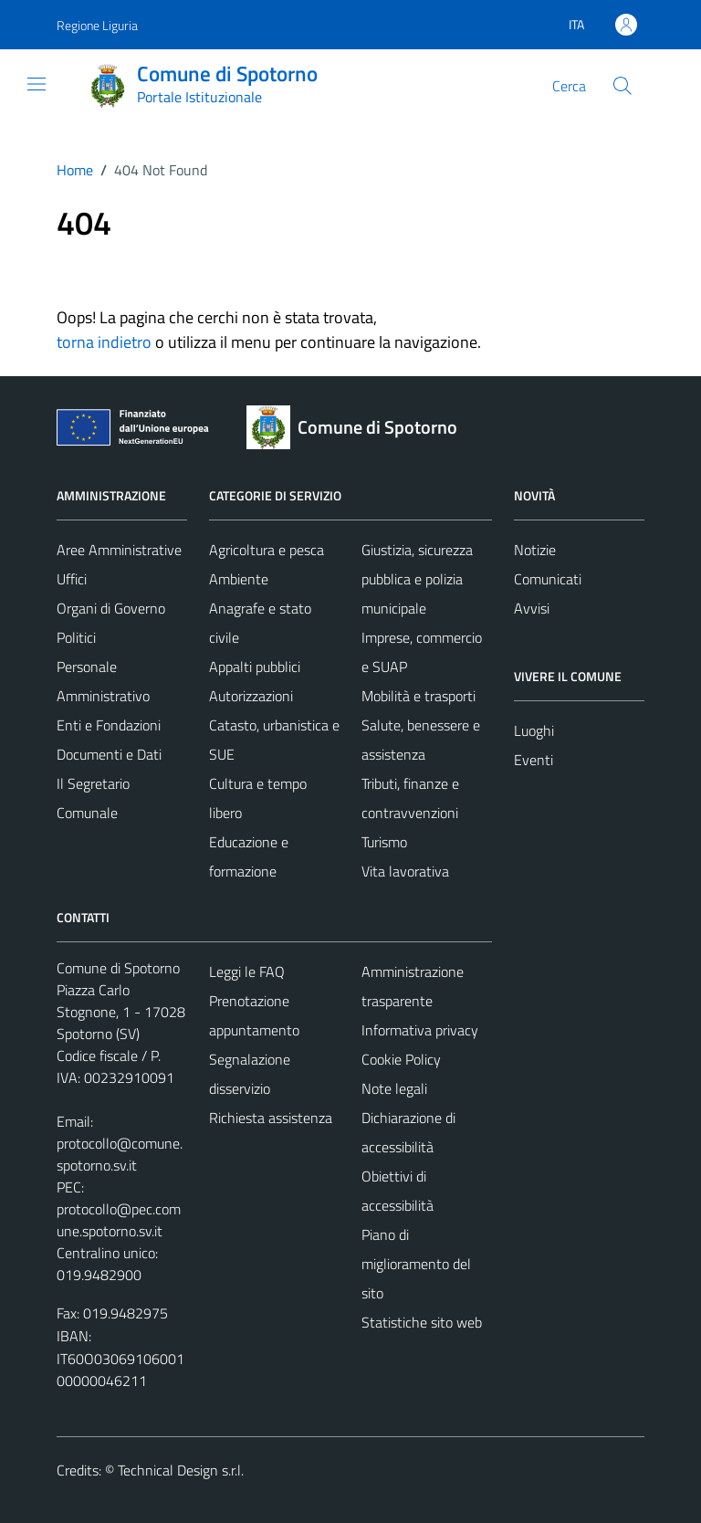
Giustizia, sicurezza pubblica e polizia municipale (417, 579)
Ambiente (238, 579)
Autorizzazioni (251, 696)
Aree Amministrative (119, 550)
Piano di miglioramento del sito (416, 1264)
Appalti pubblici (254, 666)
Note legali (394, 1088)
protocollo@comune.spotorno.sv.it (120, 1154)
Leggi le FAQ (247, 971)
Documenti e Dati (109, 754)
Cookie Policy (401, 1059)
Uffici (72, 579)
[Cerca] (622, 86)
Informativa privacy (419, 1030)
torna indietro (104, 342)
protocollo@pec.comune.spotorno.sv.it (119, 1220)
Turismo (384, 842)
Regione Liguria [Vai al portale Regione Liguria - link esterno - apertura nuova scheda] (97, 25)
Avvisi (531, 608)
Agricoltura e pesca (266, 550)
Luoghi (534, 730)
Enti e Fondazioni (109, 725)
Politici (76, 637)
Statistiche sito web (421, 1322)
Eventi (533, 760)
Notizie (535, 550)
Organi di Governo (111, 608)
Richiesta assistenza (270, 1118)
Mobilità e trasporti (418, 696)
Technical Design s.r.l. (181, 1470)
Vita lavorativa (405, 871)
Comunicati (547, 579)
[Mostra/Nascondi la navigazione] (36, 84)
